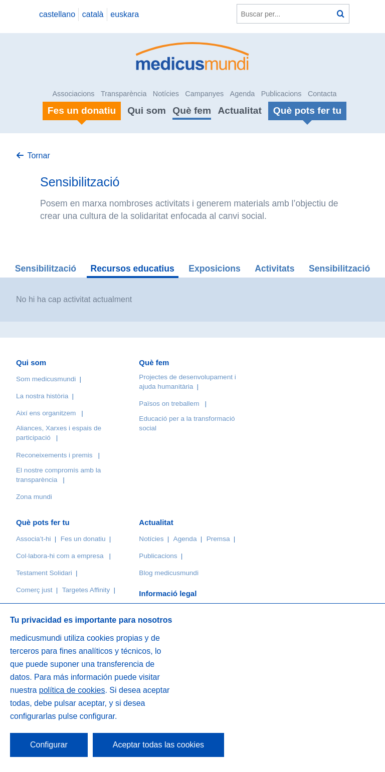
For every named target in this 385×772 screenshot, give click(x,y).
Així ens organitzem (46, 413)
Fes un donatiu (83, 539)
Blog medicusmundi (169, 573)
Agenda (242, 94)
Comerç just (34, 590)
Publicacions (281, 94)
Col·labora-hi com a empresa (60, 556)
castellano (57, 14)
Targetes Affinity (86, 590)
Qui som (146, 110)
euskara (124, 14)
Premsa (218, 539)
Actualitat (239, 110)
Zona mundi (34, 496)
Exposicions (214, 269)
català (93, 14)
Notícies (166, 94)
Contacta (322, 94)
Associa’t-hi (33, 539)
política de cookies (72, 690)
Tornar (38, 155)
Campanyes (204, 94)
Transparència (123, 94)
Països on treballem (170, 403)
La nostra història (42, 396)
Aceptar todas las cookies (158, 744)
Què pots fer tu (43, 522)
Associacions (74, 94)
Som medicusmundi (46, 379)
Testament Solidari (44, 573)
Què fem (191, 110)
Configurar (49, 744)
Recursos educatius (132, 269)
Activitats (274, 269)
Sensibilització (45, 269)
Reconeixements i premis (54, 455)
